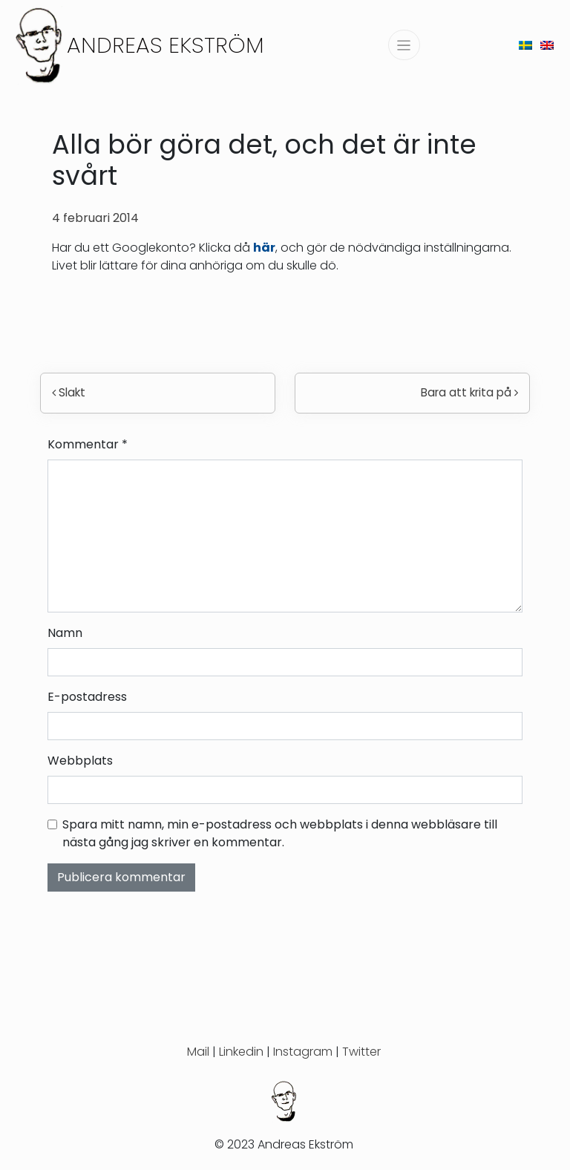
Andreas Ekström (165, 45)
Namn (65, 632)
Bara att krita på (469, 392)
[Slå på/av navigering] (404, 45)
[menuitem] (525, 45)
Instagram (302, 1051)
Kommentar (88, 444)
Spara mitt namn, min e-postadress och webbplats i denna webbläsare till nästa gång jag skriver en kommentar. (279, 833)
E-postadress (87, 696)
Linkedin (241, 1051)
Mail (198, 1051)
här (264, 248)
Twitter (361, 1051)
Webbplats (80, 760)
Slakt (68, 392)
